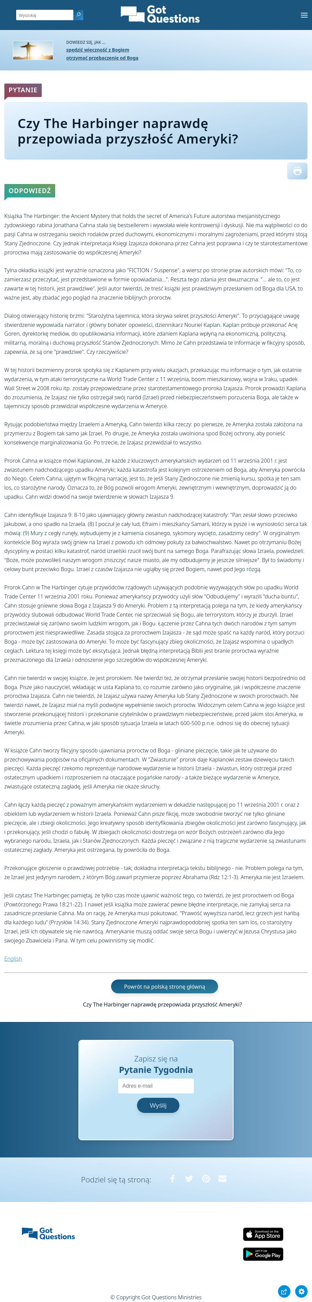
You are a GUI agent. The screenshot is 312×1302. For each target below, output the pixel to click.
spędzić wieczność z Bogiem (97, 49)
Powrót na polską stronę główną (164, 986)
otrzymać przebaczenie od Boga (102, 58)
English (13, 958)
